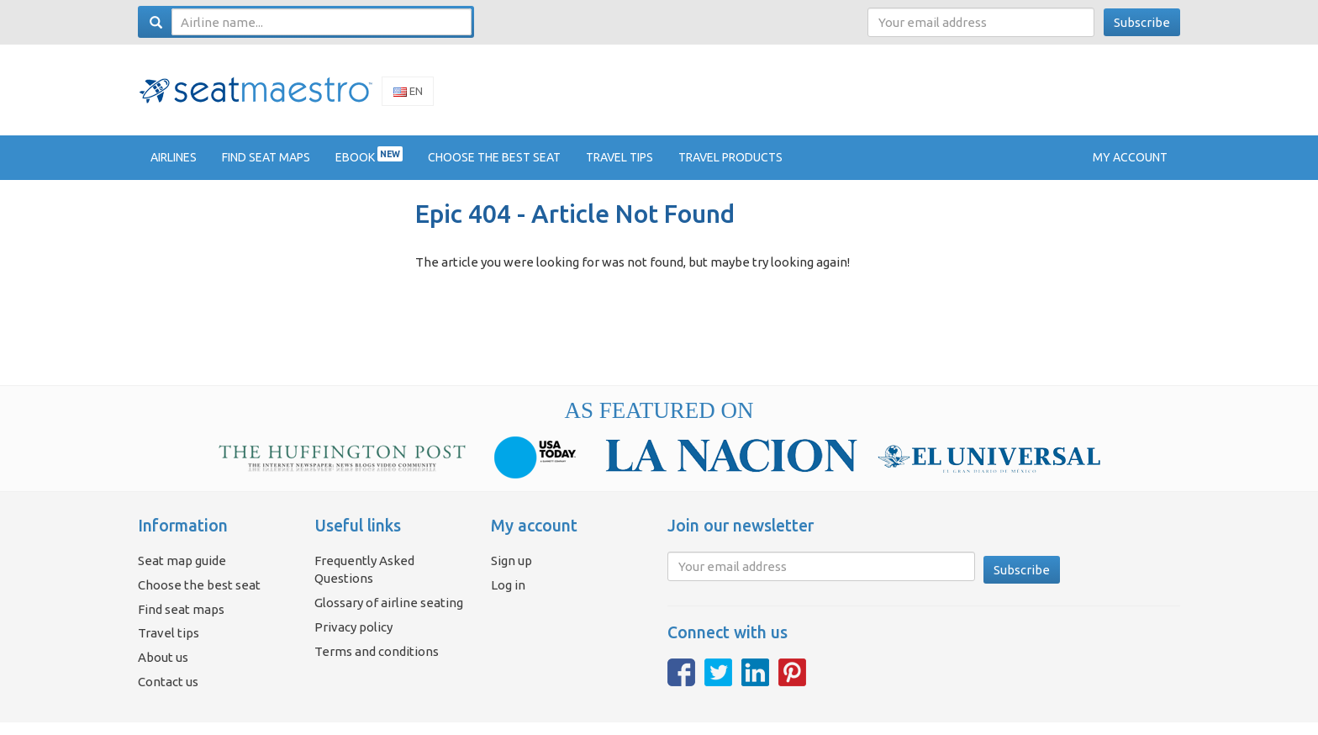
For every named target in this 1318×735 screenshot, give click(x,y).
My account (1130, 169)
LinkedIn (755, 684)
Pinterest (792, 684)
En (408, 97)
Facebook (681, 684)
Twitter (718, 684)
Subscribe (1142, 22)
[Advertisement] (874, 95)
